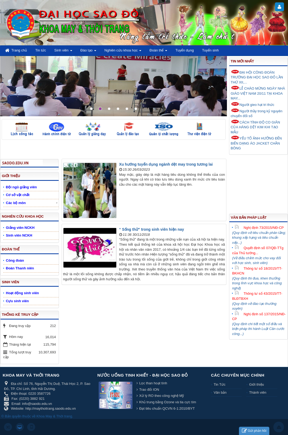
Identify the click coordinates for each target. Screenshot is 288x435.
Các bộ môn (16, 203)
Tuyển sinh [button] (210, 50)
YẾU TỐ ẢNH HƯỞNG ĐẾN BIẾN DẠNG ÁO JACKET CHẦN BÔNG (256, 142)
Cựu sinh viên (17, 301)
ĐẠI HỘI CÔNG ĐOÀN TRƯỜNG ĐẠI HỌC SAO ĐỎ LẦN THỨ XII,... (257, 77)
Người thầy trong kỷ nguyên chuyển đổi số (256, 113)
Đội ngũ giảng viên (21, 187)
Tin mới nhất (242, 61)
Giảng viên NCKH (20, 228)
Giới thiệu (256, 384)
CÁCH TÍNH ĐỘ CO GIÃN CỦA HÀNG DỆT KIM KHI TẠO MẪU (255, 126)
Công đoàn (15, 260)
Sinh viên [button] (63, 51)
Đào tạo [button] (88, 51)
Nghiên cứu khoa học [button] (123, 51)
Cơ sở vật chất (18, 195)
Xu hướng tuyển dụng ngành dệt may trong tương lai (166, 164)
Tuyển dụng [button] (184, 50)
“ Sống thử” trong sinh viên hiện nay (151, 229)
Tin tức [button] (40, 50)
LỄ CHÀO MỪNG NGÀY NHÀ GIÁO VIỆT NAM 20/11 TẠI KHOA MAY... (258, 93)
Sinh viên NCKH (19, 235)
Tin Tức (219, 384)
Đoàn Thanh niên (20, 268)
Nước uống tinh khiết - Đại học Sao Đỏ (142, 375)
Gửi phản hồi (254, 430)
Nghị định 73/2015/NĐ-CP (259, 228)
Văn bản (220, 392)
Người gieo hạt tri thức (252, 104)
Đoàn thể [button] (158, 51)
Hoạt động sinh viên (22, 293)
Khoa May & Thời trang (54, 416)
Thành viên (257, 392)
